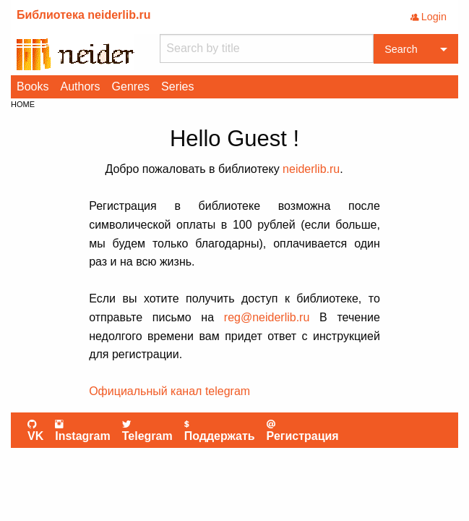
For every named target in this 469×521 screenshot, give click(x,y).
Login (428, 16)
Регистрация (303, 430)
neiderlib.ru (311, 169)
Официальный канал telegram (169, 391)
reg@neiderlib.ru (267, 317)
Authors (80, 86)
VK (35, 430)
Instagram (82, 430)
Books (32, 86)
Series (177, 86)
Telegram (147, 430)
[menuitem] (32, 86)
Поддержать (219, 430)
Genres (131, 86)
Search (401, 49)
